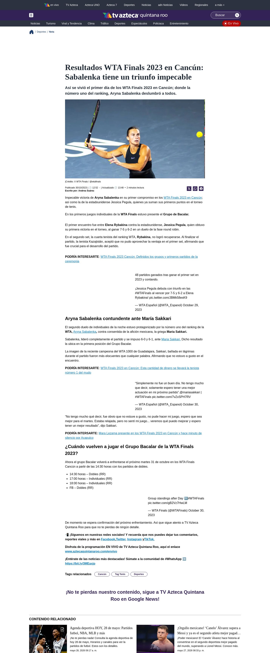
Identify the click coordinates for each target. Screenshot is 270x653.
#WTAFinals (143, 293)
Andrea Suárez (86, 190)
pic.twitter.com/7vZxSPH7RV (171, 396)
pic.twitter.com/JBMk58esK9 (168, 297)
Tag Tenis (120, 574)
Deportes (139, 574)
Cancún (102, 574)
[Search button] (237, 15)
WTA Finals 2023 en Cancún (183, 197)
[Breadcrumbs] (33, 32)
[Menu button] (44, 15)
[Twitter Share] (189, 188)
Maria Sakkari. (171, 339)
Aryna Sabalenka (84, 331)
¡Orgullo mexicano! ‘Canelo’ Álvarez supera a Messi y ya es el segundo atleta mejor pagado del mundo (209, 630)
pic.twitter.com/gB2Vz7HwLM (167, 503)
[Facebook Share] (201, 188)
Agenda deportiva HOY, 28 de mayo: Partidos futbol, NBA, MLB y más (101, 630)
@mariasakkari (190, 392)
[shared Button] (195, 188)
